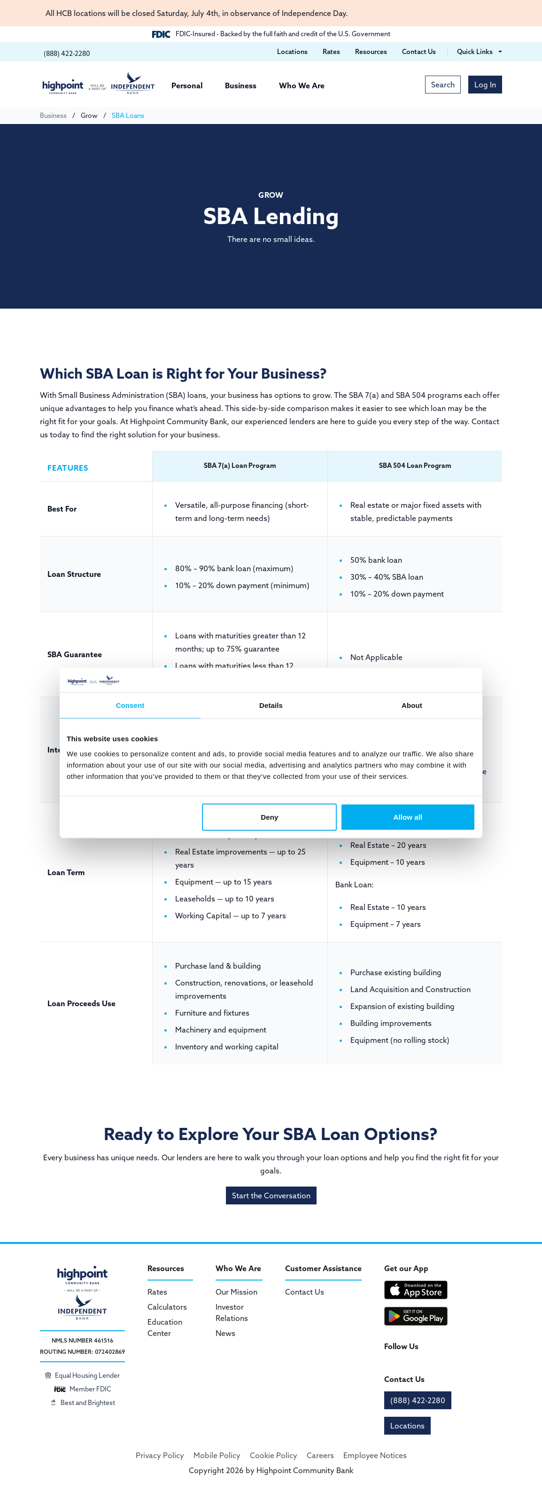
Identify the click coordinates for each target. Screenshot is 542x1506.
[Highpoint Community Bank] (98, 83)
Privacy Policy (160, 1455)
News (225, 1333)
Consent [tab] (130, 705)
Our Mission (236, 1291)
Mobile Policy (217, 1455)
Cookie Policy (273, 1455)
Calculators (167, 1307)
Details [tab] (271, 705)
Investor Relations (232, 1312)
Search (443, 84)
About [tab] (412, 705)
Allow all (408, 817)
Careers (320, 1455)
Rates (157, 1291)
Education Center (164, 1327)
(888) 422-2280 (417, 1400)
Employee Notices (375, 1455)
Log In (485, 84)
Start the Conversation (271, 1195)
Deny (269, 817)
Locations (407, 1425)
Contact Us (304, 1291)
